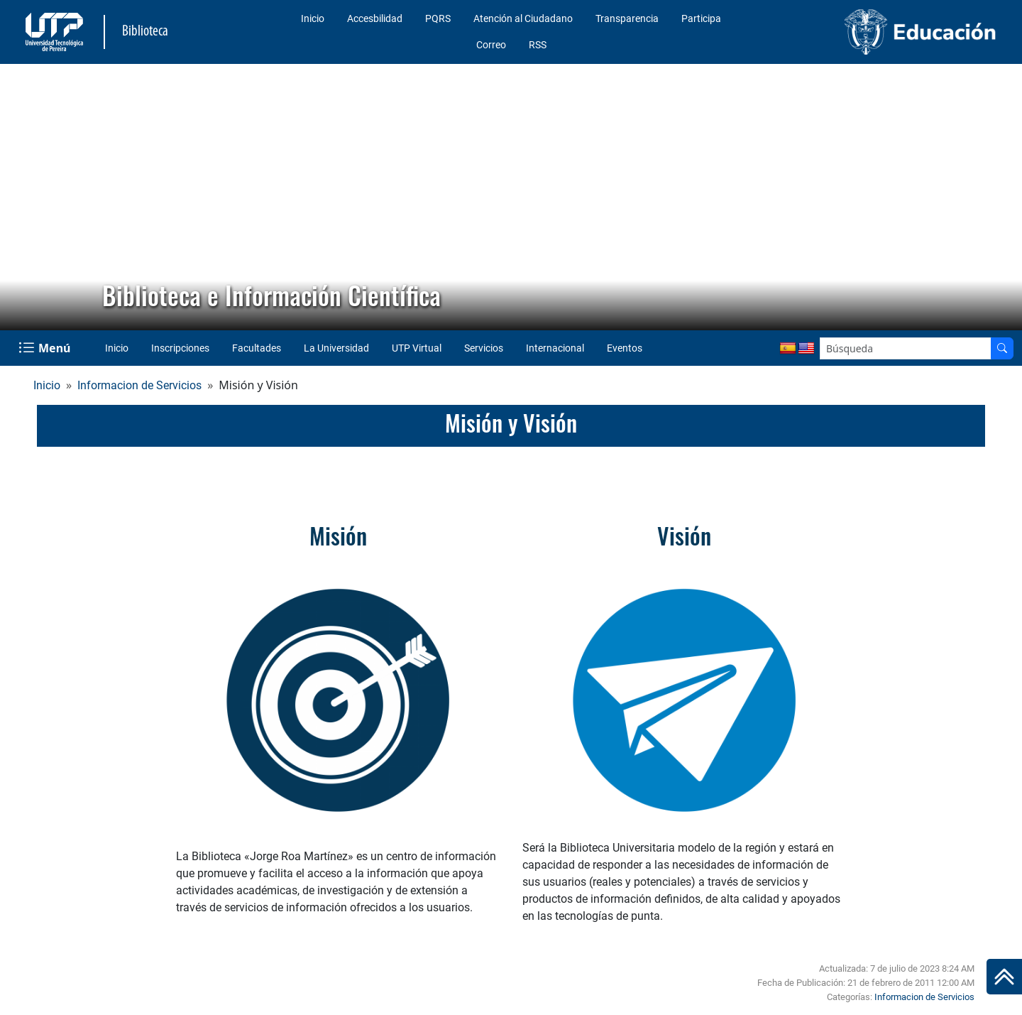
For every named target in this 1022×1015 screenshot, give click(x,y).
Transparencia (627, 18)
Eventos (624, 348)
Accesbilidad (374, 18)
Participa (701, 18)
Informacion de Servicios (139, 385)
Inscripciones (180, 348)
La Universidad (336, 348)
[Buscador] (1002, 348)
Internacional (555, 348)
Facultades (256, 348)
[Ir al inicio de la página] (1004, 976)
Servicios (483, 348)
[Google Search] (905, 348)
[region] (511, 197)
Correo (491, 44)
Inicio (312, 18)
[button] (22, 197)
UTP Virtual (416, 348)
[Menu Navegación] (46, 348)
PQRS (438, 18)
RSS (537, 44)
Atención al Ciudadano (523, 18)
